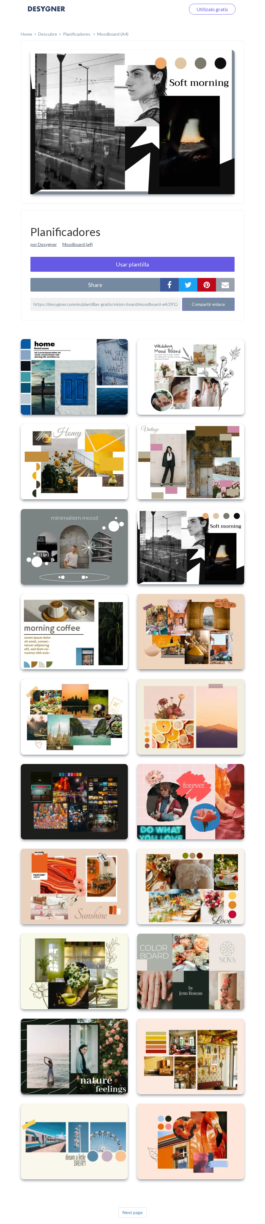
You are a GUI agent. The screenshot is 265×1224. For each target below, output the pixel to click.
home (26, 34)
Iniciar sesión (164, 9)
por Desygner (43, 244)
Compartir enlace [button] (208, 304)
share (95, 284)
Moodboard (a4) (77, 244)
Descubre (47, 34)
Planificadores (77, 34)
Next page (133, 1212)
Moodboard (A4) (112, 34)
